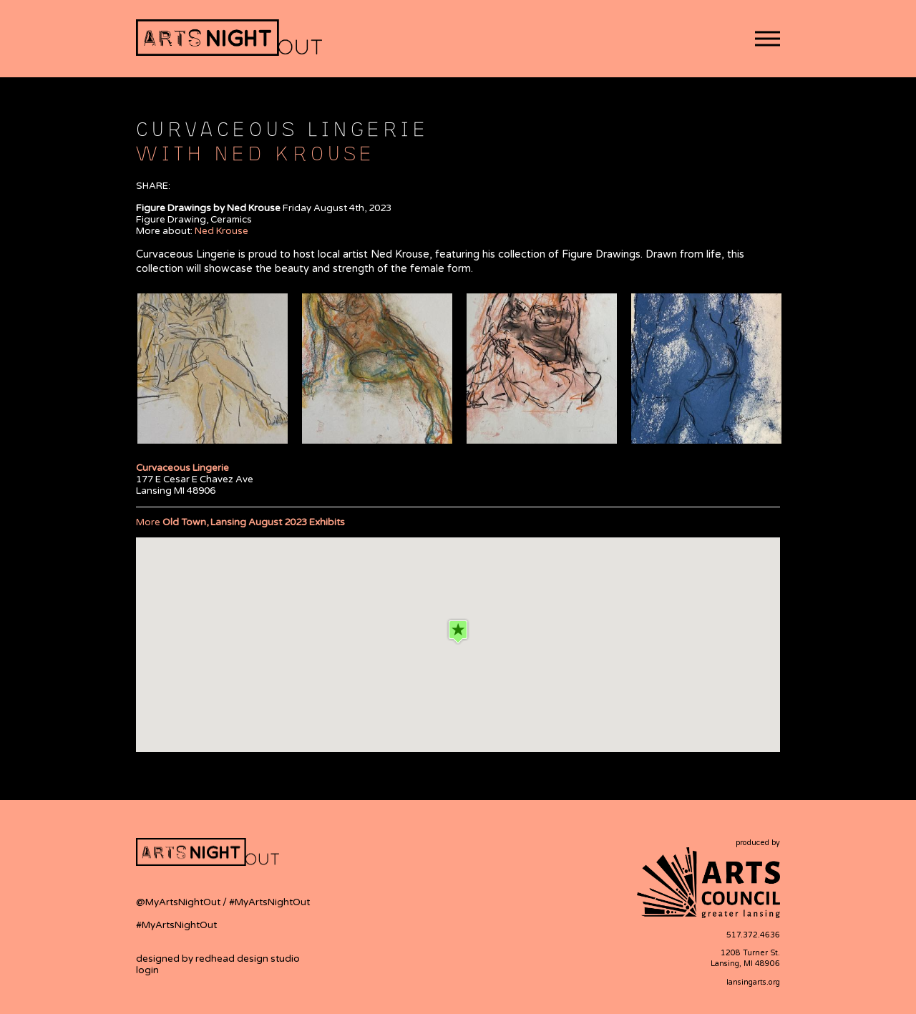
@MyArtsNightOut (179, 902)
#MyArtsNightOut (269, 902)
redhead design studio (247, 959)
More (240, 522)
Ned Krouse (221, 231)
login (147, 970)
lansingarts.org (753, 982)
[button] (767, 39)
